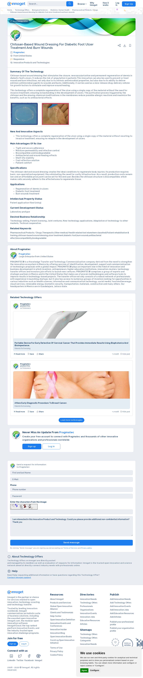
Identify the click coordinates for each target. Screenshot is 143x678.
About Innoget (57, 599)
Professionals (86, 606)
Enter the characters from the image (28, 502)
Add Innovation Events (120, 606)
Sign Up (129, 4)
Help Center (55, 616)
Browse (82, 4)
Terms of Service (70, 548)
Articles (83, 624)
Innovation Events (88, 613)
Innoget (38, 657)
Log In (117, 4)
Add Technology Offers (120, 603)
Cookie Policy (56, 655)
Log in (51, 446)
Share (40, 354)
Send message (71, 542)
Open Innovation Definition (62, 620)
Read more (19, 354)
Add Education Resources (122, 613)
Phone (13, 485)
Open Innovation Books (61, 636)
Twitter (19, 657)
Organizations (86, 610)
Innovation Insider (58, 629)
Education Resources (90, 620)
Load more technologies (71, 420)
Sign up (32, 446)
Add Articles (115, 617)
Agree (84, 670)
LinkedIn (11, 657)
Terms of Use (56, 648)
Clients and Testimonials (61, 612)
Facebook (29, 657)
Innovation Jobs (87, 617)
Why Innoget (93, 4)
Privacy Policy (56, 651)
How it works (106, 4)
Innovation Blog (57, 633)
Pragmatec (19, 52)
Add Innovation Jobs (119, 610)
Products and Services (60, 603)
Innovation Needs (88, 599)
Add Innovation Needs (120, 599)
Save (31, 354)
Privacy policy (86, 548)
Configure (94, 670)
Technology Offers (88, 603)
